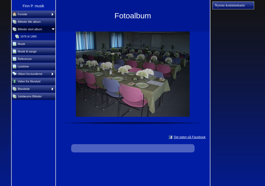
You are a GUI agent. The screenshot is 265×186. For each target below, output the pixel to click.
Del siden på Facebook (190, 137)
